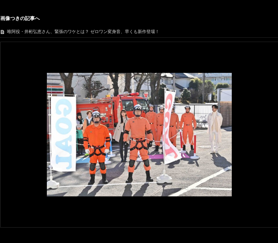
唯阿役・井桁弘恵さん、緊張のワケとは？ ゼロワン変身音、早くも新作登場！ (83, 31)
